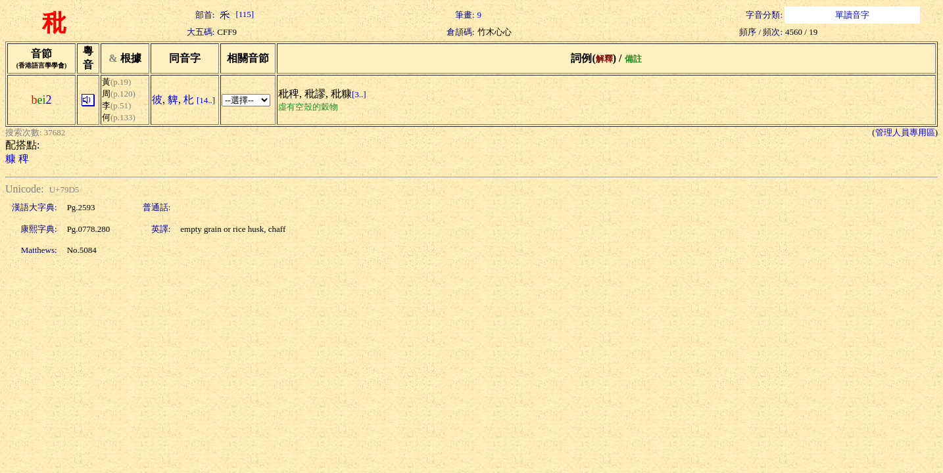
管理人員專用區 (905, 132)
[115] (235, 14)
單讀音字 (852, 15)
